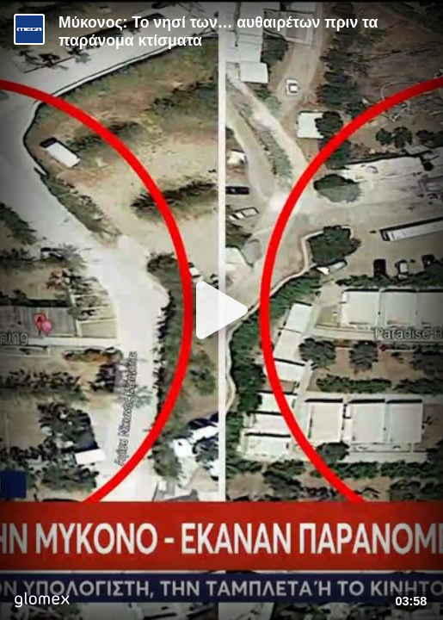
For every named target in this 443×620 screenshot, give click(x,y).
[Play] (222, 310)
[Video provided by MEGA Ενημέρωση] (29, 29)
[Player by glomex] (42, 601)
